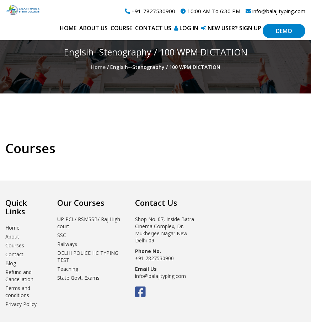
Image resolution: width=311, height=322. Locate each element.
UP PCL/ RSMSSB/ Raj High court (88, 223)
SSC (61, 235)
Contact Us (153, 28)
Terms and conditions (17, 292)
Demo (284, 31)
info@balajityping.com (275, 11)
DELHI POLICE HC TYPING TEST (87, 256)
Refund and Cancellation (19, 276)
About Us (93, 28)
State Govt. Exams (78, 277)
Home (68, 28)
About (12, 236)
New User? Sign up (231, 28)
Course (121, 28)
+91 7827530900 (154, 258)
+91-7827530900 (150, 11)
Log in (186, 28)
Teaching (67, 268)
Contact (14, 254)
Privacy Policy (21, 304)
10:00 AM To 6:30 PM (210, 11)
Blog (10, 263)
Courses (14, 245)
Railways (67, 244)
